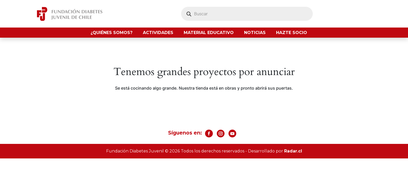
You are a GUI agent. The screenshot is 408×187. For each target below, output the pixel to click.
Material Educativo (209, 32)
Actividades (158, 32)
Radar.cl (293, 151)
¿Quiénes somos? (111, 32)
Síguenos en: (185, 133)
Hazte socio (291, 32)
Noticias (255, 32)
